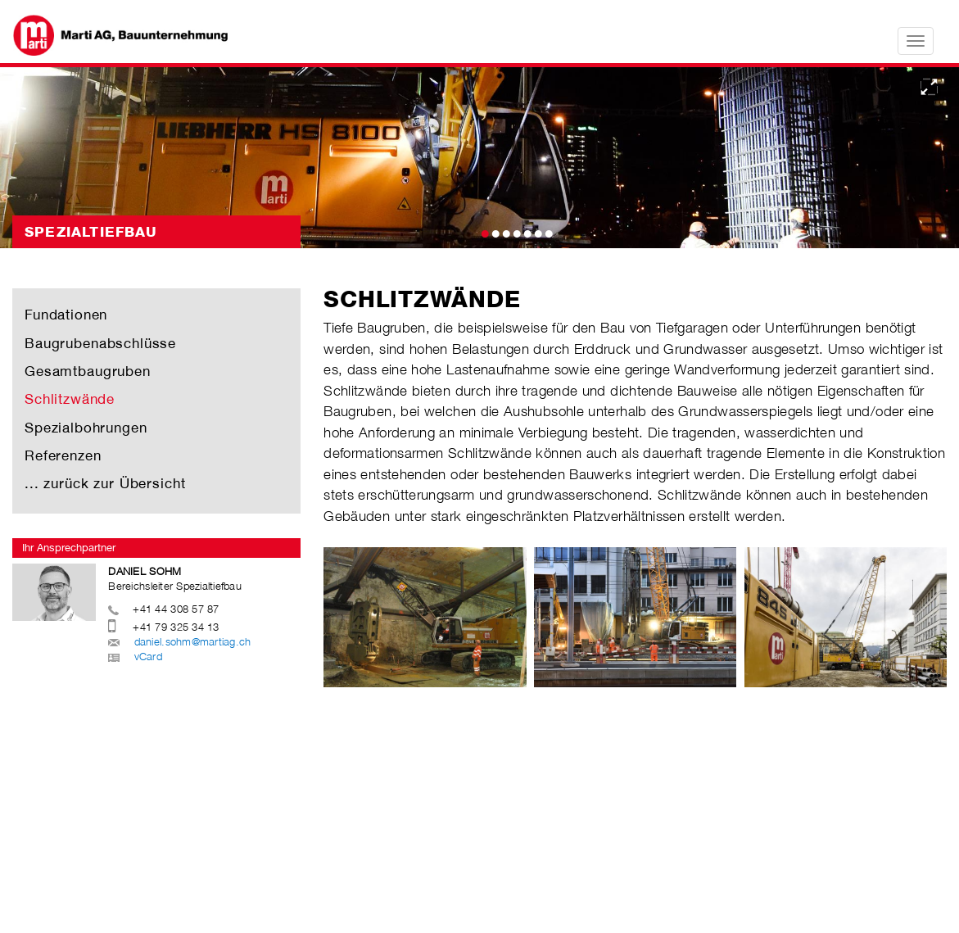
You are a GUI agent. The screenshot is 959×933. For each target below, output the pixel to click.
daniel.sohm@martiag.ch (192, 641)
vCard (148, 656)
